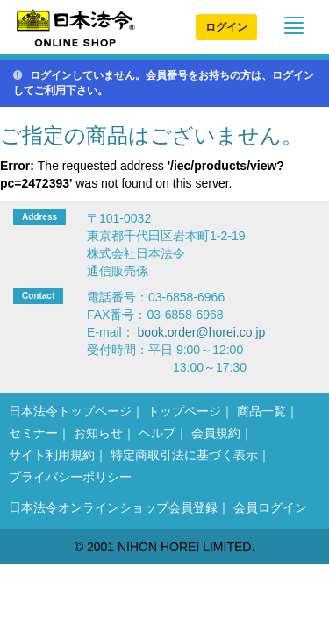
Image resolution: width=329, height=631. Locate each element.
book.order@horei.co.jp (202, 332)
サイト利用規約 (52, 455)
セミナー (33, 433)
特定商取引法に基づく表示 (184, 455)
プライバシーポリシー (70, 477)
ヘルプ (157, 433)
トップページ (184, 411)
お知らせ (98, 433)
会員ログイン (270, 507)
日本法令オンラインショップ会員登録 (113, 507)
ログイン (226, 27)
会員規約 (215, 433)
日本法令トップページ (70, 411)
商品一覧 (261, 411)
